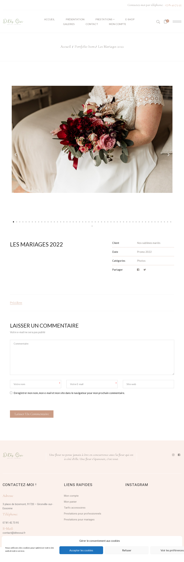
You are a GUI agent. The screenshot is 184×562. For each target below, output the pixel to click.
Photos (141, 260)
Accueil (65, 46)
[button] (15, 154)
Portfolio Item (85, 46)
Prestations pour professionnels (82, 513)
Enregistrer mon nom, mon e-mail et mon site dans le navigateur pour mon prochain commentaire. (69, 392)
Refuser (126, 550)
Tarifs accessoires (74, 507)
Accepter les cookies (81, 550)
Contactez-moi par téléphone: (145, 5)
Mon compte (71, 495)
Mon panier (70, 501)
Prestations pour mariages (79, 519)
